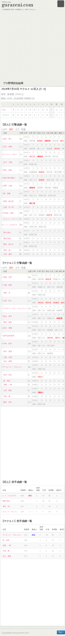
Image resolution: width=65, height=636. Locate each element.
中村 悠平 (7, 343)
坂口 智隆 (7, 328)
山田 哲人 (7, 300)
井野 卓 (6, 293)
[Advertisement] (32, 45)
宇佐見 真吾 (8, 213)
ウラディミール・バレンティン (15, 308)
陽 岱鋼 (6, 193)
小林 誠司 (7, 254)
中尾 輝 (6, 396)
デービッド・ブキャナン (12, 367)
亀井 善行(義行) (9, 178)
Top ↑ (60, 632)
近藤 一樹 (7, 385)
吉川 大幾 (7, 162)
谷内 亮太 (7, 375)
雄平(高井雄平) (9, 336)
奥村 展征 (7, 322)
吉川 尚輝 (7, 147)
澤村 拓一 (7, 250)
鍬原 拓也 (7, 238)
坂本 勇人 (7, 139)
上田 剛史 (7, 390)
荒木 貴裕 (7, 351)
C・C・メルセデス (10, 225)
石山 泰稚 (7, 361)
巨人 (4, 110)
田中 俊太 (7, 232)
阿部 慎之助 (8, 201)
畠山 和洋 (7, 316)
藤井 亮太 (7, 402)
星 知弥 (6, 381)
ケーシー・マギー (10, 154)
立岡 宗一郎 (8, 207)
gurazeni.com (17, 5)
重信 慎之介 (8, 244)
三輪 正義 (7, 357)
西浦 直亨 (7, 277)
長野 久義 (7, 186)
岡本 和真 (7, 170)
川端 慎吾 (7, 285)
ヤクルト (6, 115)
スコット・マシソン (11, 219)
